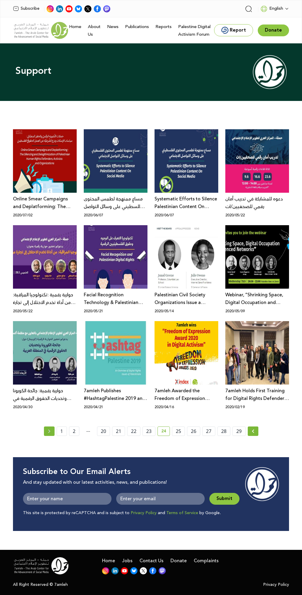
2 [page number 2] (74, 431)
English (271, 8)
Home (75, 26)
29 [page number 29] (239, 431)
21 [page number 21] (118, 431)
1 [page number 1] (61, 431)
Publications (137, 26)
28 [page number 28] (223, 431)
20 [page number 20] (103, 431)
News (113, 26)
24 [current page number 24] (165, 432)
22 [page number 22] (133, 431)
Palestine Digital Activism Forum (194, 30)
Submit (224, 498)
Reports (163, 26)
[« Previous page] (49, 431)
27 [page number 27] (208, 431)
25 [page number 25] (178, 431)
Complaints (206, 560)
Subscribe (26, 8)
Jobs (127, 560)
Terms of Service (182, 513)
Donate (178, 560)
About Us (94, 30)
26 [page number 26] (193, 431)
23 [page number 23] (149, 431)
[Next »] (253, 431)
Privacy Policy (144, 513)
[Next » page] (253, 431)
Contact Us (151, 560)
